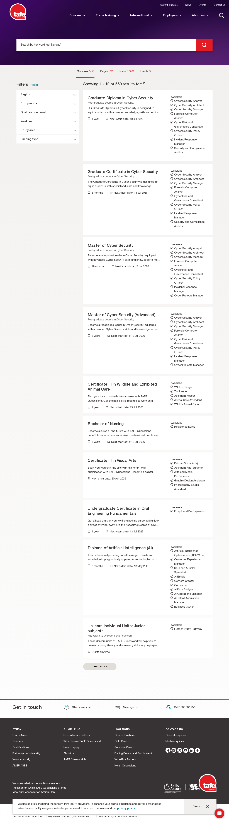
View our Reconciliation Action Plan (34, 792)
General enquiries (175, 735)
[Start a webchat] (78, 708)
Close (196, 806)
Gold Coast (121, 741)
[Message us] (126, 708)
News (188, 5)
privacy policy (126, 808)
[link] (77, 18)
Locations (122, 729)
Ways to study (21, 759)
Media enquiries (174, 741)
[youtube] (185, 751)
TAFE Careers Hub (75, 759)
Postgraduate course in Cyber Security (111, 103)
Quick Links (72, 729)
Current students (168, 5)
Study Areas (20, 735)
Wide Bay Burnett (125, 759)
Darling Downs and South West (133, 753)
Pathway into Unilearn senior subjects (110, 636)
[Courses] (85, 72)
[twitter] (179, 751)
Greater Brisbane (124, 735)
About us (69, 753)
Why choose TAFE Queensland (82, 741)
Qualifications (21, 747)
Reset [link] (34, 85)
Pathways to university (26, 753)
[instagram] (173, 751)
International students (77, 735)
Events (202, 5)
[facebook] (167, 751)
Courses (18, 741)
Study (17, 729)
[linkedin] (191, 751)
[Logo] (17, 19)
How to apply (72, 747)
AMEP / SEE (20, 765)
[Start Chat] (219, 813)
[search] (204, 45)
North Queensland (125, 765)
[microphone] (197, 751)
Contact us (219, 5)
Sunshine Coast (124, 747)
